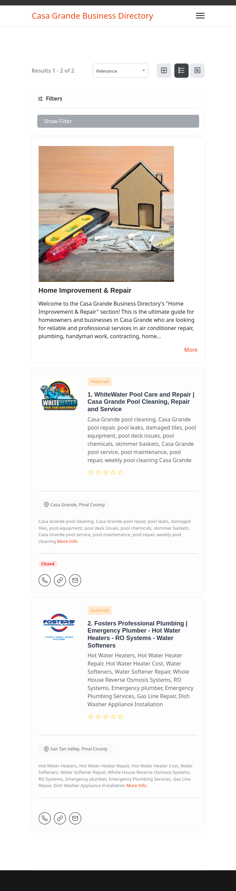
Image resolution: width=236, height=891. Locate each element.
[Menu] (200, 15)
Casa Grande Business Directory (92, 16)
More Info (67, 541)
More (191, 349)
